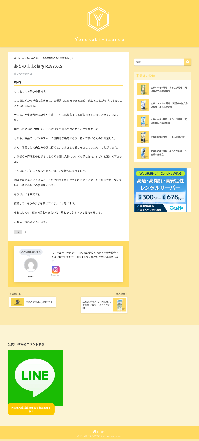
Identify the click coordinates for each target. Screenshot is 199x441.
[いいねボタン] (18, 232)
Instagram (55, 275)
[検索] (187, 62)
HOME (99, 433)
